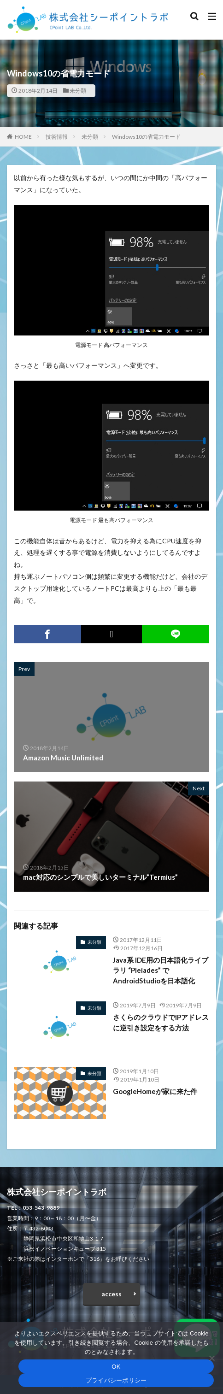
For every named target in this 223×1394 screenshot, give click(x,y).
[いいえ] (211, 1358)
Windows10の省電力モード (146, 136)
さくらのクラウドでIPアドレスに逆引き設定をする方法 (161, 1022)
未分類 (78, 90)
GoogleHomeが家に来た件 (155, 1091)
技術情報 (57, 136)
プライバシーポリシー (116, 1380)
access (111, 1294)
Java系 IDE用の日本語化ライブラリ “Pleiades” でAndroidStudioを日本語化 (160, 970)
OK (116, 1366)
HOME (23, 136)
